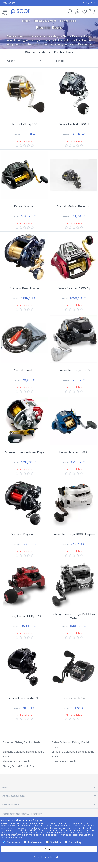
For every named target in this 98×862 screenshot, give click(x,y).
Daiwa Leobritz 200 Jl (74, 124)
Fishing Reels (68, 20)
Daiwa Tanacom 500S (74, 452)
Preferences (35, 842)
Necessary (13, 842)
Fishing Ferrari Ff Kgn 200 (25, 616)
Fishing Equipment (45, 20)
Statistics (55, 842)
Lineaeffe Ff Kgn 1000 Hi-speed (74, 534)
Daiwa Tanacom (24, 206)
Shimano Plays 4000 (24, 534)
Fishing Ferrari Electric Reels (20, 766)
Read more (85, 44)
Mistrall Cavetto (24, 370)
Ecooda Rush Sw (74, 698)
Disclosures (10, 804)
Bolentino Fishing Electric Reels (21, 742)
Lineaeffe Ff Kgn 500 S (74, 370)
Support (8, 2)
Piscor (26, 20)
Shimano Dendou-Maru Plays (24, 452)
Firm (5, 787)
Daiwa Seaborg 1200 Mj (74, 288)
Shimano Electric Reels (16, 761)
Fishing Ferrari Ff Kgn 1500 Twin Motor (74, 616)
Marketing (75, 842)
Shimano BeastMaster (24, 288)
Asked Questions (13, 795)
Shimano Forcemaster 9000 (24, 698)
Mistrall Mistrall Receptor (74, 206)
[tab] (49, 787)
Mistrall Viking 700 (24, 124)
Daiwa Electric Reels (64, 761)
